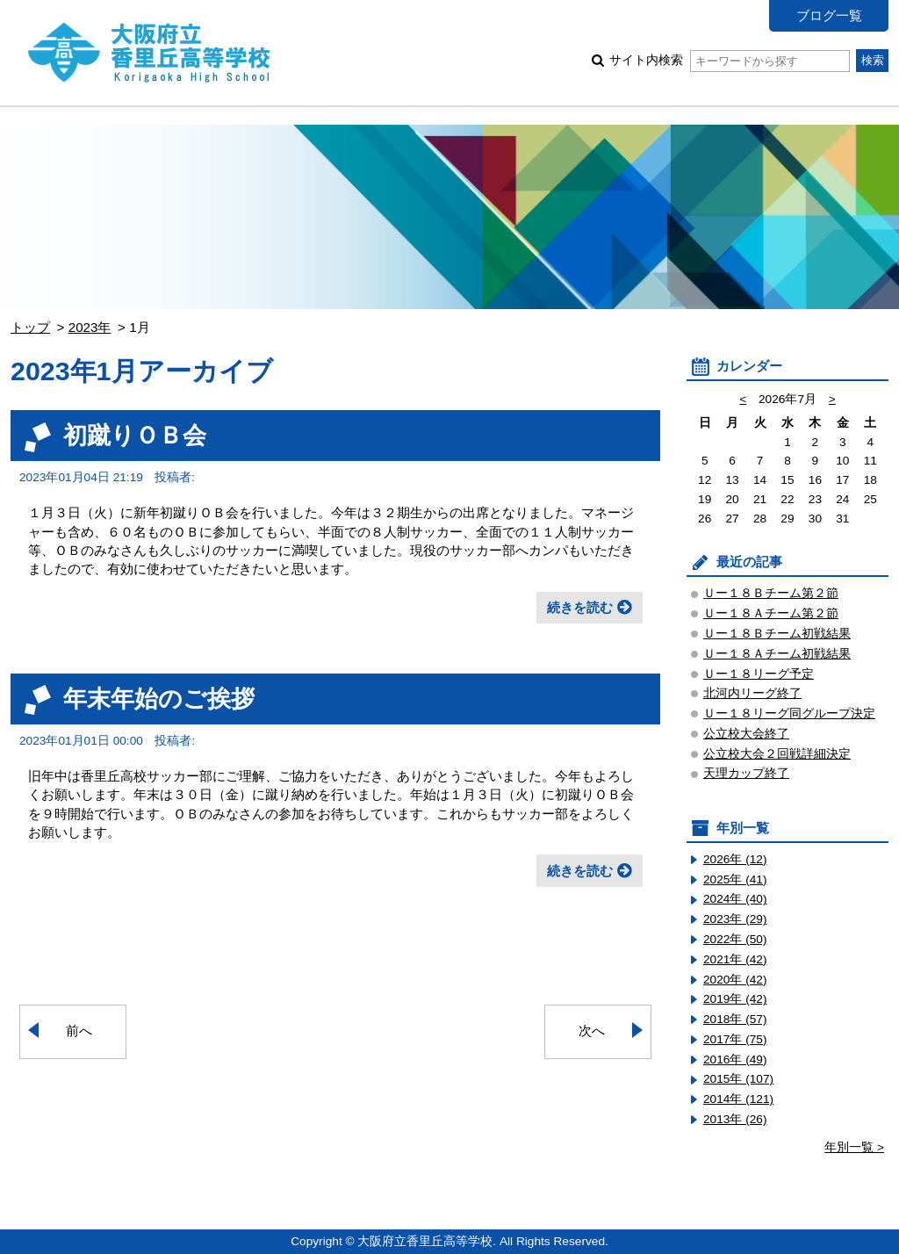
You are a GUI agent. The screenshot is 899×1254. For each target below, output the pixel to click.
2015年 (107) (738, 1078)
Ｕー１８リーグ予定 (758, 674)
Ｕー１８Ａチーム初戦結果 (777, 653)
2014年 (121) (738, 1099)
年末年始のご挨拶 (159, 698)
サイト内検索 (729, 60)
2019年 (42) (735, 998)
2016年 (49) (735, 1059)
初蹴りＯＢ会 (134, 435)
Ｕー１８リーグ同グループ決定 (789, 713)
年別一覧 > (854, 1147)
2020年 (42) (735, 979)
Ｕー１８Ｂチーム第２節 (770, 593)
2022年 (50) (735, 939)
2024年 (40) (735, 898)
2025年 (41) (735, 879)
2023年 (89, 327)
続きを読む (580, 607)
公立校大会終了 (746, 733)
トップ (30, 327)
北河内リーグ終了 (752, 693)
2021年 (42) (735, 959)
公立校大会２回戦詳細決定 (777, 753)
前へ (79, 1030)
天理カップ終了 (746, 773)
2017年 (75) (735, 1039)
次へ (592, 1030)
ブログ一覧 (829, 15)
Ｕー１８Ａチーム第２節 (770, 613)
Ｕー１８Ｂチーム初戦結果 (777, 633)
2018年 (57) (735, 1019)
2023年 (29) (735, 919)
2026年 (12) (735, 859)
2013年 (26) (735, 1119)
